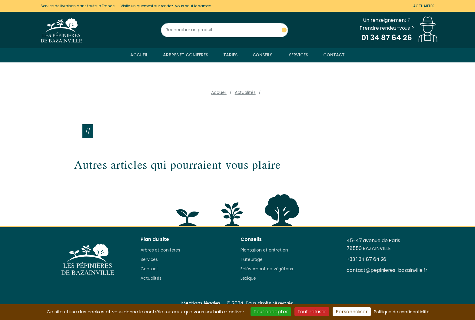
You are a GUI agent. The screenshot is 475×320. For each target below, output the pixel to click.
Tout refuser (312, 311)
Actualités (423, 5)
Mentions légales (201, 303)
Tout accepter (271, 311)
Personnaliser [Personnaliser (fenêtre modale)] (352, 311)
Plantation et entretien (264, 250)
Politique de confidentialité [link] (402, 312)
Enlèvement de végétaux (267, 269)
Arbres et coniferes (160, 250)
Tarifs (230, 55)
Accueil (139, 55)
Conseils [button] (262, 55)
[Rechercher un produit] (224, 30)
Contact (334, 55)
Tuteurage (252, 259)
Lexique (248, 278)
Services (298, 55)
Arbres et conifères (185, 55)
